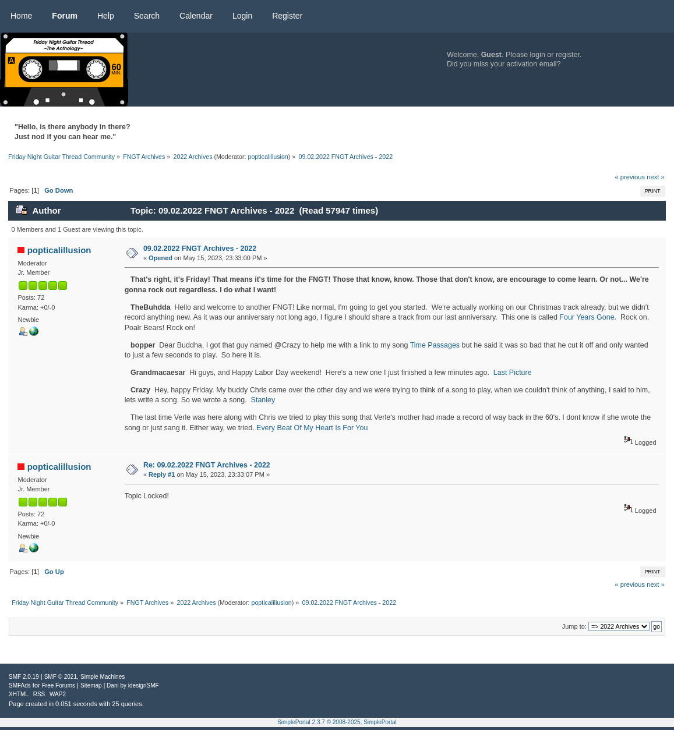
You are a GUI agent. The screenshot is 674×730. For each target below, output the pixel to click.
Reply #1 (162, 474)
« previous (630, 176)
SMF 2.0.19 (24, 677)
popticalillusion (268, 156)
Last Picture (512, 372)
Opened (160, 257)
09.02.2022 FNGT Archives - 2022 (199, 248)
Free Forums (58, 685)
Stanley (263, 400)
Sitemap (91, 685)
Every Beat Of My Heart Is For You (312, 428)
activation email (532, 64)
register (568, 55)
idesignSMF (143, 685)
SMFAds (20, 685)
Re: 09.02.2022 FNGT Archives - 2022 (206, 465)
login (537, 55)
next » (656, 176)
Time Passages (435, 345)
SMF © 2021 (60, 677)
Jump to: (574, 626)
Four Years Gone (586, 317)
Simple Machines (102, 677)
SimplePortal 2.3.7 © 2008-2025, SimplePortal (337, 722)
